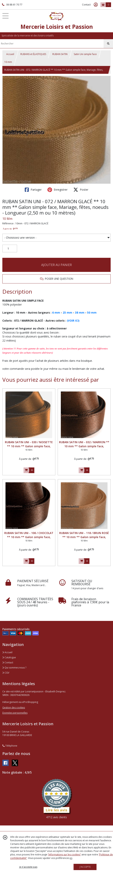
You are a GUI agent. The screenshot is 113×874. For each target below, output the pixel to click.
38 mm (79, 312)
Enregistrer (57, 189)
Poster (80, 189)
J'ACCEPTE (85, 867)
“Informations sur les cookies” (64, 854)
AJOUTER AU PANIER (56, 265)
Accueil (10, 54)
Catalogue (9, 657)
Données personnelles (14, 712)
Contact (86, 4)
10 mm (8, 62)
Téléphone (9, 745)
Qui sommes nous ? (14, 667)
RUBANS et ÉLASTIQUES (33, 54)
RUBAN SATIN (59, 54)
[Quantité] (9, 249)
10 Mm (7, 218)
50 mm (92, 312)
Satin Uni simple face (85, 54)
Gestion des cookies (13, 707)
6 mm (56, 312)
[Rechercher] (108, 43)
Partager (33, 189)
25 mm (67, 312)
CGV (5, 672)
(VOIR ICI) (73, 320)
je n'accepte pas (28, 867)
